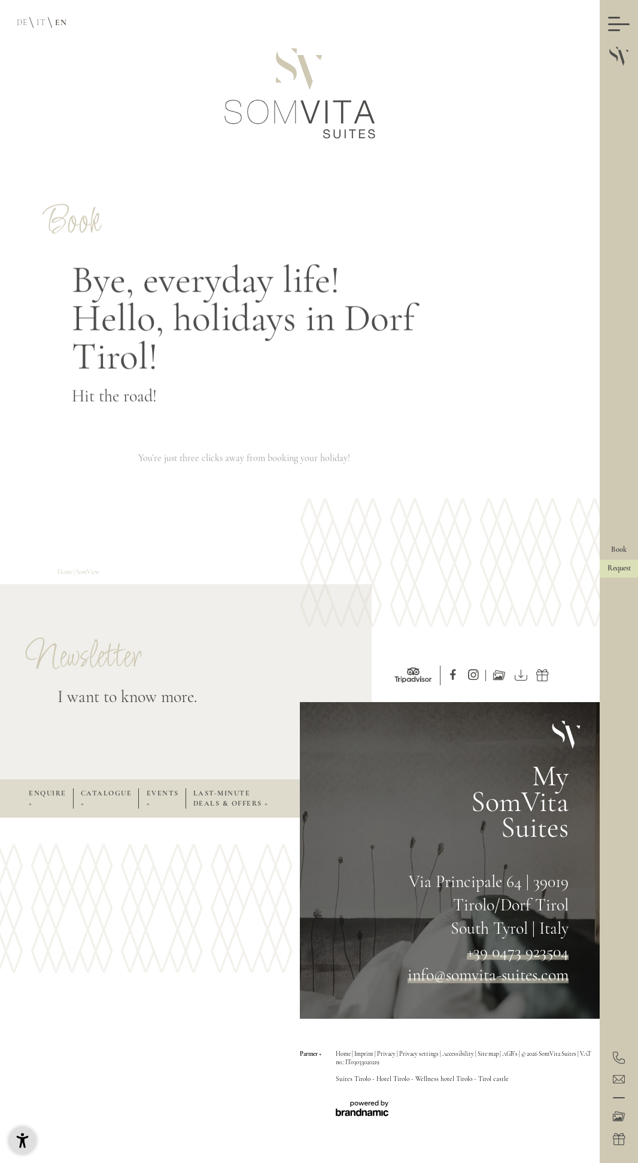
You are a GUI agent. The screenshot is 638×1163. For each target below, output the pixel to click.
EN (60, 22)
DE (22, 22)
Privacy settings (419, 1054)
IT (41, 22)
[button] (22, 1140)
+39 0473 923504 (518, 952)
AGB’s (510, 1054)
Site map (489, 1054)
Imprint (364, 1054)
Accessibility (458, 1054)
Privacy (387, 1054)
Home (65, 572)
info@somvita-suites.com (488, 975)
